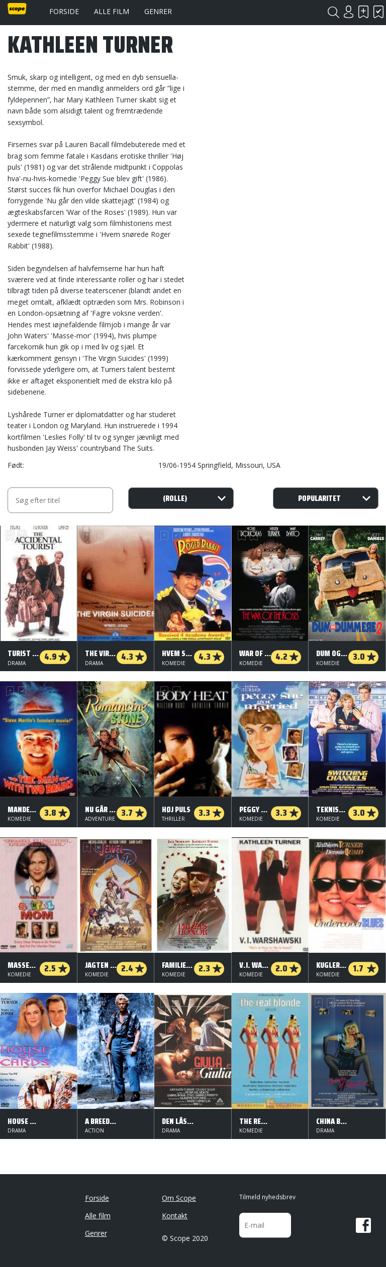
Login (348, 12)
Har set (378, 12)
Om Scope (179, 1198)
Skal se (363, 12)
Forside (64, 11)
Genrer (158, 11)
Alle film (111, 11)
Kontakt (174, 1215)
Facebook (363, 1225)
